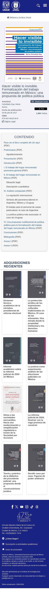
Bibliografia (9, 237)
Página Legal (8, 121)
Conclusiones (10, 232)
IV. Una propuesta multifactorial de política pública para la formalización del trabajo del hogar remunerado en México (24, 225)
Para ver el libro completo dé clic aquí (22, 142)
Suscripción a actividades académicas (20, 544)
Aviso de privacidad (12, 549)
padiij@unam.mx (7, 578)
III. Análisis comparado (15, 191)
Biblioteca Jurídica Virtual (19, 17)
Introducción (10, 163)
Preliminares (10, 150)
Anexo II (8, 245)
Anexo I (7, 241)
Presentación (10, 159)
